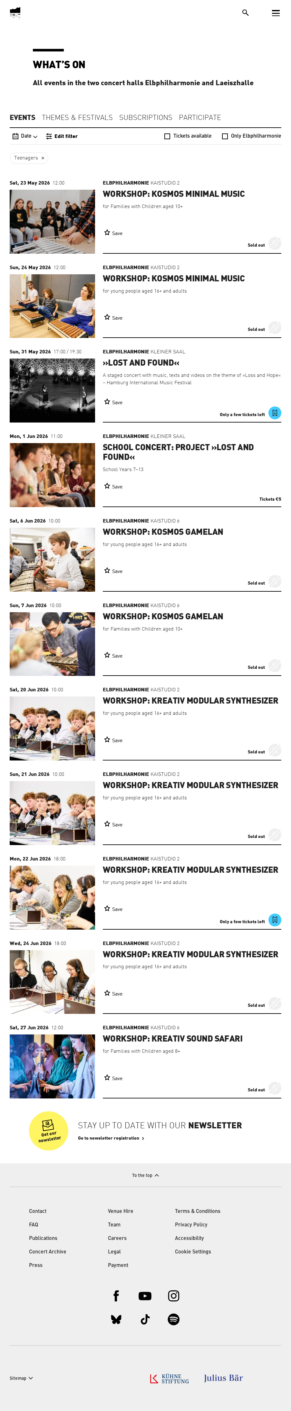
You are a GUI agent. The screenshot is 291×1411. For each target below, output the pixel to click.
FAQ (33, 1225)
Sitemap (18, 1378)
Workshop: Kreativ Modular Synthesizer (190, 701)
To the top (142, 1175)
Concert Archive (47, 1252)
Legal (114, 1252)
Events (22, 117)
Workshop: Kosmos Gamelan (163, 532)
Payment (118, 1265)
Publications (43, 1238)
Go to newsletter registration (108, 1138)
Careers (117, 1238)
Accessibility (189, 1238)
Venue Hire (120, 1211)
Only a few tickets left (243, 415)
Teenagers (26, 158)
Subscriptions (145, 118)
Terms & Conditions (197, 1211)
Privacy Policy (191, 1225)
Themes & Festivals (77, 118)
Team (114, 1225)
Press (36, 1265)
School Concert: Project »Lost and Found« (178, 452)
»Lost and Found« (141, 363)
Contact (37, 1211)
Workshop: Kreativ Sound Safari (172, 1039)
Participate (200, 118)
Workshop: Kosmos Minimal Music (174, 194)
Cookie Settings (193, 1252)
